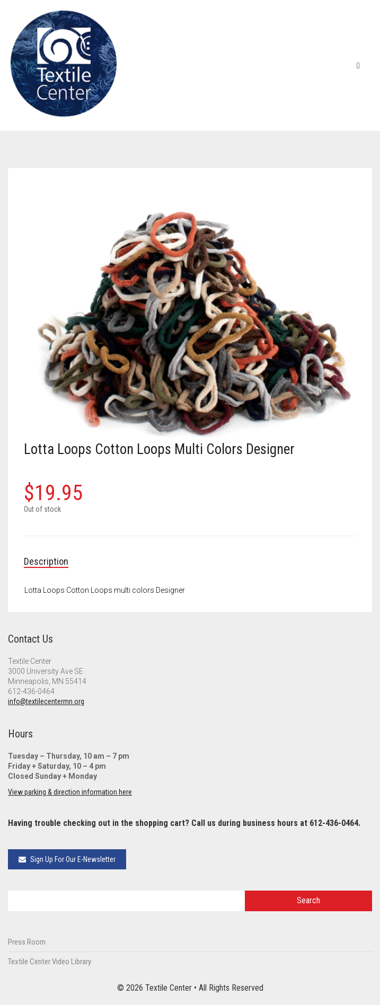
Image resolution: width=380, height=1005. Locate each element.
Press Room (27, 942)
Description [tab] (46, 561)
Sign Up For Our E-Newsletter (67, 859)
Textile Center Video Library (49, 961)
